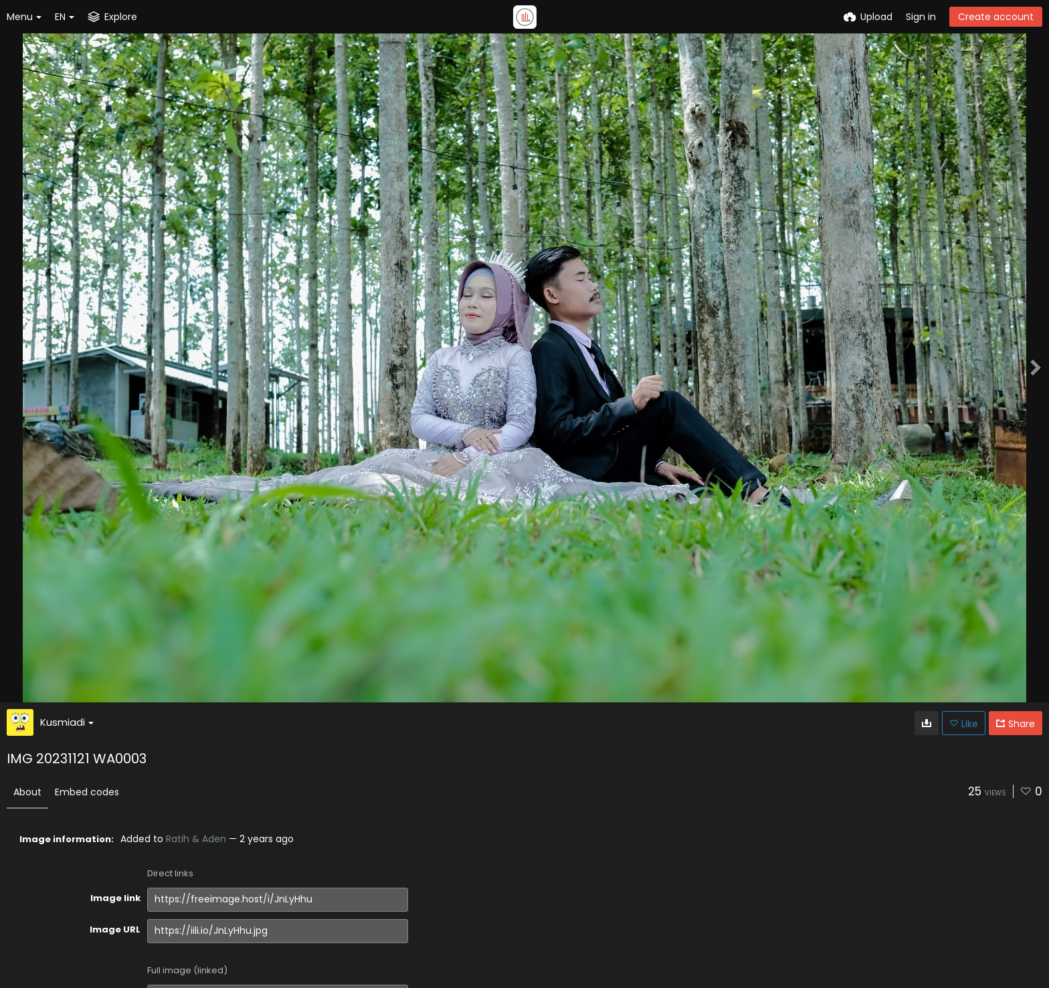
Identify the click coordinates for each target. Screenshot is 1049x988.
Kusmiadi (67, 722)
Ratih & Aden (196, 839)
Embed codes (87, 792)
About (27, 792)
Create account (996, 16)
